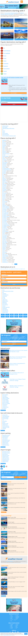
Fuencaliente (4, 260)
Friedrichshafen (5, 256)
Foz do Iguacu (5, 236)
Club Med (4, 429)
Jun (25, 315)
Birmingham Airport (6, 441)
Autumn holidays (5, 403)
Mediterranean (5, 302)
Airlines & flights (5, 418)
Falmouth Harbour (5, 154)
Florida (5, 59)
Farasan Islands (5, 157)
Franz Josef (4, 242)
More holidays (3, 411)
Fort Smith (4, 222)
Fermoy (3, 168)
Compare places (5, 408)
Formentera (6, 64)
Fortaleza (4, 231)
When (2, 278)
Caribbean (4, 294)
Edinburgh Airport (5, 442)
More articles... (3, 513)
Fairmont (4, 144)
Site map (11, 620)
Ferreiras (4, 173)
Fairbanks (4, 143)
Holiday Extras (5, 425)
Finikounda (4, 185)
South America (5, 310)
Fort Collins (4, 211)
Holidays (11, 625)
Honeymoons (4, 405)
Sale (4, 84)
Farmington (4, 160)
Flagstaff (4, 191)
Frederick (4, 244)
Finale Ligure (4, 183)
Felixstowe (4, 165)
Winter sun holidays (6, 404)
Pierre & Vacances (5, 427)
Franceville (4, 237)
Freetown (4, 249)
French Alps (4, 253)
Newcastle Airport (5, 446)
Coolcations (4, 406)
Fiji (4, 49)
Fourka (3, 233)
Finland (5, 74)
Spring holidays (5, 400)
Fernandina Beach (5, 169)
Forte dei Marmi (5, 232)
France (5, 56)
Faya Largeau (4, 163)
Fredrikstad (4, 247)
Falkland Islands (5, 126)
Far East (3, 155)
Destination (3, 102)
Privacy (11, 618)
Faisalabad (4, 146)
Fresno (3, 254)
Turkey (17, 628)
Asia (3, 293)
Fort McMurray (5, 215)
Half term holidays (5, 399)
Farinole (3, 159)
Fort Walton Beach (5, 226)
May (20, 315)
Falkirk (3, 151)
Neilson (3, 423)
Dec (25, 317)
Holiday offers (5, 415)
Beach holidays (5, 395)
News (11, 621)
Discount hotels (5, 419)
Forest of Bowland (5, 208)
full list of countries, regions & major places (12, 13)
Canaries (17, 625)
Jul (2, 317)
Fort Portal (4, 220)
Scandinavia (4, 309)
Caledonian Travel (5, 428)
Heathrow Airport (5, 458)
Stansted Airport (5, 437)
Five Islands (4, 190)
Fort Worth (4, 228)
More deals (2, 431)
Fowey (3, 234)
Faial (3, 142)
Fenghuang (4, 167)
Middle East (4, 303)
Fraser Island (4, 243)
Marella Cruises (5, 424)
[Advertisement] (14, 115)
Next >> (16, 265)
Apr (16, 315)
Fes (3, 175)
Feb (7, 315)
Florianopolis (4, 202)
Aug (7, 317)
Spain (16, 627)
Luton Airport (5, 439)
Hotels (11, 627)
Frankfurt (4, 240)
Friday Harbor (5, 255)
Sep (11, 317)
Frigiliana (4, 258)
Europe (3, 298)
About (11, 616)
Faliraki (5, 61)
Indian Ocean (4, 300)
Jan (2, 315)
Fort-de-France (5, 229)
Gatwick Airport (5, 443)
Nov (20, 317)
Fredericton (4, 245)
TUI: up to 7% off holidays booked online (12, 78)
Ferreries (4, 174)
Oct (16, 317)
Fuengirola (6, 67)
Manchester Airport (6, 436)
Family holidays (5, 398)
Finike (3, 184)
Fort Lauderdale (7, 54)
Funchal (5, 72)
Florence (4, 196)
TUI (3, 420)
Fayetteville (4, 164)
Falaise (3, 148)
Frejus (3, 252)
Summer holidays (5, 401)
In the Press (15, 620)
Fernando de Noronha (6, 170)
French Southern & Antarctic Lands (9, 136)
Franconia (4, 239)
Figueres (4, 179)
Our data (17, 616)
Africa (3, 291)
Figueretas (4, 180)
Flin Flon (3, 195)
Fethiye (3, 176)
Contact (11, 617)
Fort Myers (4, 216)
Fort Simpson (4, 221)
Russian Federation (6, 308)
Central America (5, 295)
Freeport (4, 248)
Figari (3, 178)
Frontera (4, 259)
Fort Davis (4, 212)
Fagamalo (4, 141)
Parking (11, 628)
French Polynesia (7, 51)
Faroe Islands (4, 128)
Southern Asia (5, 313)
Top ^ (2, 469)
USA (16, 629)
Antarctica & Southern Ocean (7, 292)
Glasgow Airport (5, 444)
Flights (11, 626)
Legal (11, 619)
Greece (17, 626)
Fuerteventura (7, 69)
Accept (26, 633)
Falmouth (4, 152)
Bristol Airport (5, 438)
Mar (11, 315)
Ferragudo (4, 171)
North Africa (4, 304)
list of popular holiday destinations (11, 13)
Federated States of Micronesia (8, 129)
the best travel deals (9, 562)
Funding (17, 619)
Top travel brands (5, 417)
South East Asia (5, 311)
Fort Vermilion (5, 224)
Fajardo (3, 147)
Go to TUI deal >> (14, 94)
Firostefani (4, 186)
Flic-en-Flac (4, 194)
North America (5, 305)
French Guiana (5, 134)
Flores (3, 200)
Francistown (4, 238)
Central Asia (4, 297)
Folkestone (4, 206)
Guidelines (17, 618)
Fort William (4, 227)
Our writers (17, 617)
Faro (3, 162)
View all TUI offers (24, 95)
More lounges (3, 464)
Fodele (3, 205)
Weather (3, 281)
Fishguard (4, 188)
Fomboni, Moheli (5, 207)
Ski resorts (4, 409)
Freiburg (4, 250)
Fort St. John (4, 223)
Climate (11, 629)
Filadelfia (4, 181)
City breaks (4, 396)
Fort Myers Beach (5, 217)
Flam (3, 192)
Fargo (3, 158)
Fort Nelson (4, 218)
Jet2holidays (4, 422)
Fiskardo (4, 189)
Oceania (3, 307)
